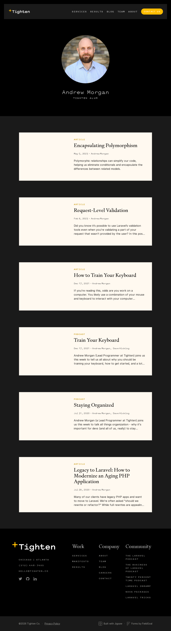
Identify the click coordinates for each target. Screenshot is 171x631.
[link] (20, 578)
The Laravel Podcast (135, 557)
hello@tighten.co (33, 571)
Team (121, 11)
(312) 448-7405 (31, 565)
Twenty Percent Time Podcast (138, 578)
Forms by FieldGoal (139, 623)
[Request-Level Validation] (43, 221)
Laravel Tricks (138, 597)
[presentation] (19, 11)
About (133, 11)
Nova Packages (137, 591)
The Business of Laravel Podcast (136, 568)
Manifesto (80, 561)
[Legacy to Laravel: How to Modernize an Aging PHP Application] (43, 484)
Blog (110, 11)
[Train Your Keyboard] (43, 351)
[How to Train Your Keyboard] (43, 286)
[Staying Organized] (43, 416)
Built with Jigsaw (110, 624)
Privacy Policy (52, 623)
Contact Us (152, 11)
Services (79, 11)
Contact (105, 578)
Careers (105, 572)
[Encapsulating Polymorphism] (43, 156)
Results (96, 11)
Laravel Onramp (138, 586)
